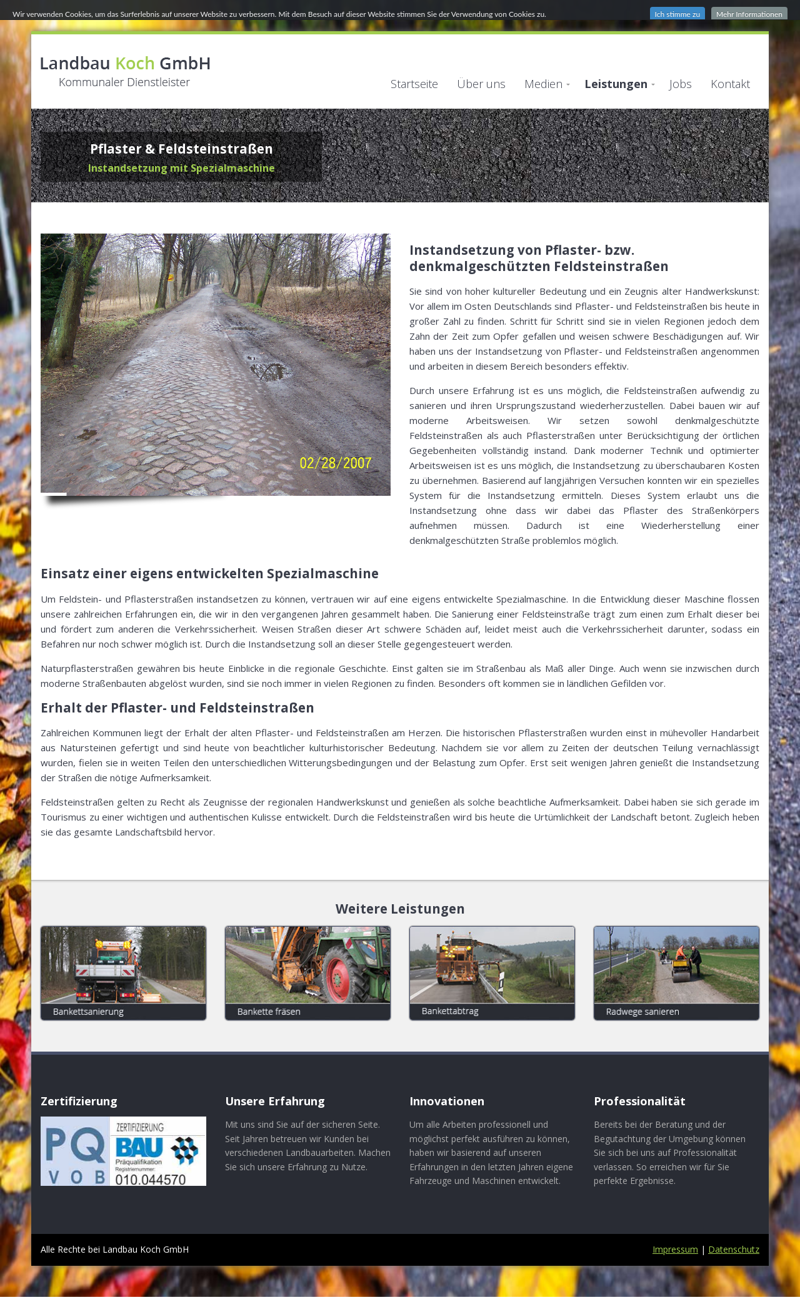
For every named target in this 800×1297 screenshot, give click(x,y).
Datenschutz (733, 1249)
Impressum (675, 1249)
